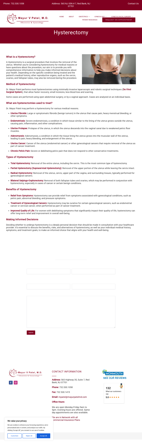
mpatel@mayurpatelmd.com (73, 397)
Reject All (29, 436)
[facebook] (11, 382)
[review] (114, 370)
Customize (14, 436)
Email (32, 283)
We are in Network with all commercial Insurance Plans (66, 418)
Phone (77, 283)
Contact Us (133, 3)
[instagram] (16, 382)
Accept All (43, 436)
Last (73, 276)
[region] (28, 429)
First (28, 276)
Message (33, 295)
